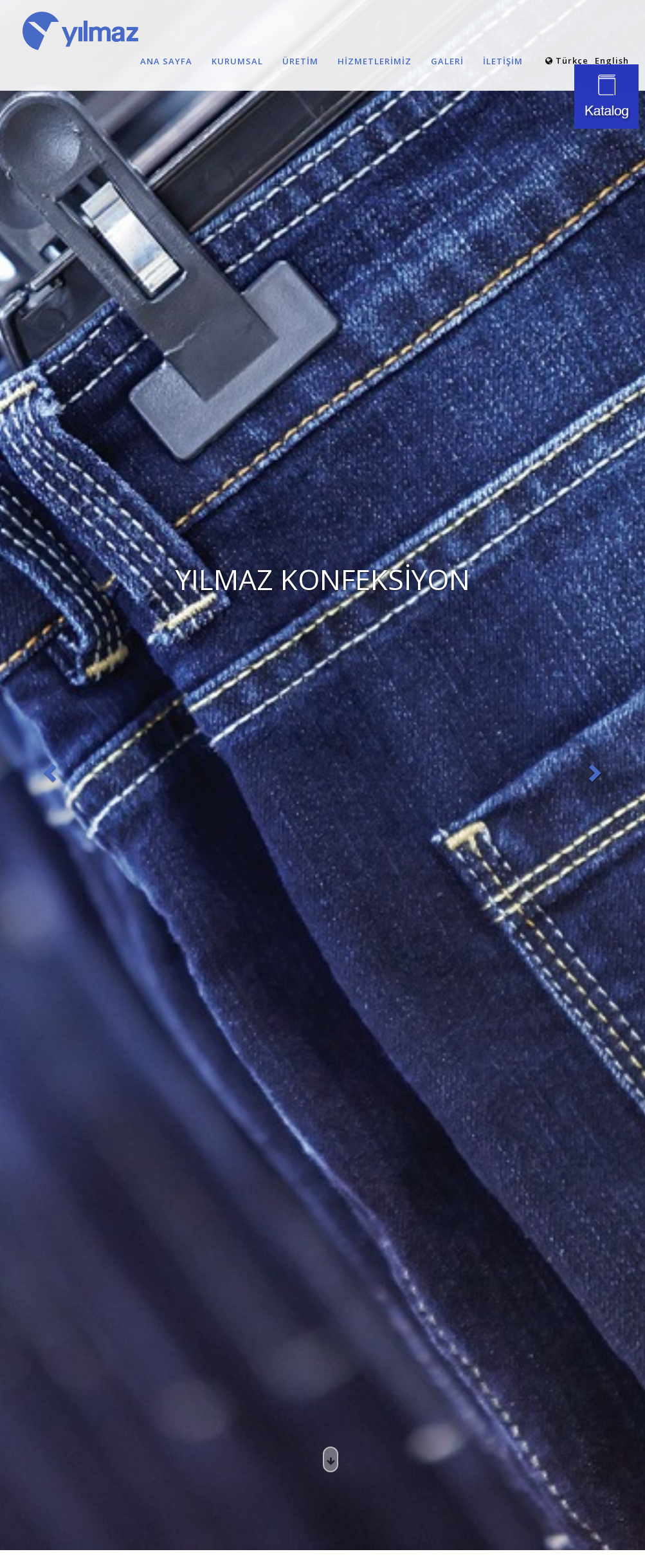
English (612, 60)
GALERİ (447, 61)
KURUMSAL (237, 61)
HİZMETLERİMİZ (375, 61)
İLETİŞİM (503, 61)
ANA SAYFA (166, 61)
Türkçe (566, 60)
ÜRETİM (300, 61)
